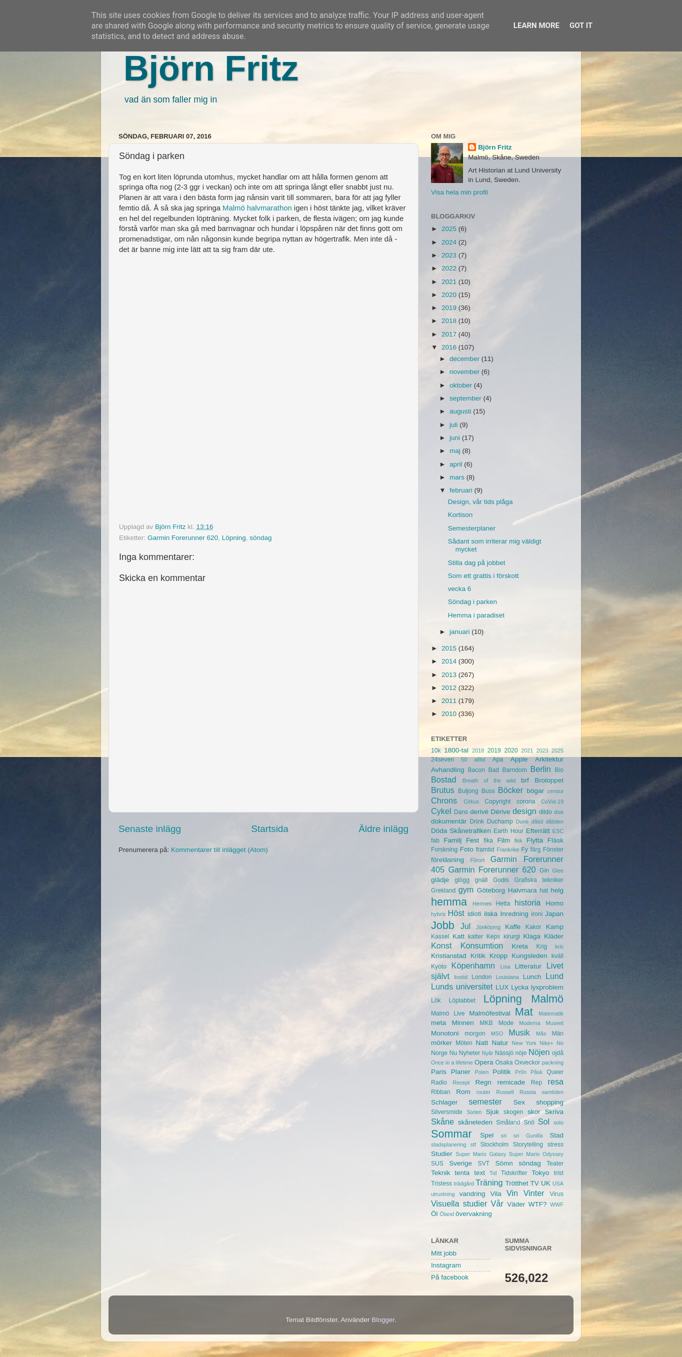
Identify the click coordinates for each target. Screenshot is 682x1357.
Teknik (440, 1172)
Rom (463, 1092)
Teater (555, 1163)
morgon (474, 1033)
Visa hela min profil (459, 192)
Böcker (510, 790)
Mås (541, 1033)
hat (544, 890)
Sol (544, 1121)
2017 (450, 334)
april (457, 464)
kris (559, 947)
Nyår (488, 1053)
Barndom (514, 770)
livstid (461, 977)
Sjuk (492, 1112)
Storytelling (528, 1144)
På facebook (449, 1277)
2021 (450, 282)
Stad (557, 1135)
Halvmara (522, 890)
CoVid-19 (552, 801)
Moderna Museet (541, 1023)
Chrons (444, 800)
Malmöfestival (489, 1013)
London (482, 977)
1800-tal (456, 750)
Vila (496, 1194)
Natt (482, 1042)
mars (458, 477)
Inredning (514, 914)
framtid (485, 849)
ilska (491, 914)
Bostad (443, 779)
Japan (554, 914)
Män (558, 1033)
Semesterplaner (472, 528)
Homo (555, 903)
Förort (477, 860)
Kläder (554, 936)
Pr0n (520, 1072)
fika (488, 840)
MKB (486, 1023)
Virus (557, 1194)
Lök (436, 1000)
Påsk (536, 1072)
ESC (558, 831)
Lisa (505, 967)
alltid (479, 759)
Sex (519, 1102)
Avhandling (447, 770)
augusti (461, 411)
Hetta (503, 903)
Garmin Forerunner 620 (183, 538)
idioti (475, 914)
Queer (555, 1072)
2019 (450, 308)
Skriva (554, 1112)
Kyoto (438, 966)
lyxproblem (547, 987)
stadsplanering (448, 1145)
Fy (524, 849)
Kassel (440, 936)
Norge (439, 1053)
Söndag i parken (472, 602)
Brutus (442, 790)
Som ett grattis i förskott (483, 576)
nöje (521, 1053)
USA (558, 1183)
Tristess (441, 1183)
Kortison (460, 514)
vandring (473, 1194)
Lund (555, 976)
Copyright (497, 801)
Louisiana (507, 977)
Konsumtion (481, 945)
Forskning (444, 849)
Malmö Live (447, 1013)
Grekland (443, 890)
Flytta (534, 840)
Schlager (444, 1102)
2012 (450, 688)
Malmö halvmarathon (257, 208)
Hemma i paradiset (476, 615)
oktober (462, 385)
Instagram (446, 1265)
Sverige (460, 1163)
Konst (441, 945)
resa (556, 1081)
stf (473, 1145)
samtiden (553, 1092)
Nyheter (469, 1053)
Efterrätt (538, 830)
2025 (450, 228)
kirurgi (512, 936)
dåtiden (555, 821)
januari (461, 632)
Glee (558, 871)
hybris (438, 914)
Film (503, 840)
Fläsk (556, 840)
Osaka (503, 1062)
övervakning (474, 1214)
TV (534, 1183)
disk (559, 812)
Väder (516, 1204)
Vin (512, 1193)
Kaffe (512, 926)
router (483, 1092)
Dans (461, 812)
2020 (450, 294)
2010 (450, 714)
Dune (522, 821)
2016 (450, 347)
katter (475, 936)
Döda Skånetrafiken (461, 830)
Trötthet (516, 1183)
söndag (261, 538)
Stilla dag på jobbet (477, 562)
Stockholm (494, 1144)
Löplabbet (462, 1000)
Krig (541, 946)
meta (438, 1022)
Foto (467, 849)
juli (455, 424)
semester (485, 1101)
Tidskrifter (514, 1173)
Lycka (519, 987)
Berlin (540, 769)
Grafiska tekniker (539, 880)
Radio (439, 1082)
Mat (524, 1012)
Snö (529, 1122)
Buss (488, 791)
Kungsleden (529, 956)
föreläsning (447, 860)
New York (524, 1043)
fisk (518, 841)
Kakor (534, 927)
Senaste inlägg (149, 829)
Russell (505, 1092)
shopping (550, 1102)
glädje (440, 880)
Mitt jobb (443, 1253)
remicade (512, 1082)
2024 (450, 242)
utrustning (442, 1194)
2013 (450, 674)
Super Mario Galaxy (481, 1154)
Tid (493, 1173)
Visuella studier (459, 1203)
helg (557, 890)
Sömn (503, 1163)
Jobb (442, 925)
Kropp (499, 956)
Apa (498, 759)
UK (545, 1183)
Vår (497, 1203)
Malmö (547, 998)
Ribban (440, 1092)
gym (466, 889)
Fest (472, 840)
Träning (489, 1182)
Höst (456, 913)
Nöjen (539, 1052)
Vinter (534, 1193)
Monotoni (445, 1033)
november (466, 372)
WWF (557, 1205)
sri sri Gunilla (522, 1135)
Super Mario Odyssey (536, 1154)
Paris (438, 1072)
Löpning (234, 538)
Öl (434, 1214)
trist (559, 1173)
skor (534, 1112)
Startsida (269, 829)
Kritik (478, 956)
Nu (454, 1053)
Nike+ (547, 1043)
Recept (461, 1083)
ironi (536, 914)
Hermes (482, 903)
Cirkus (471, 801)
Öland (447, 1214)
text (479, 1172)
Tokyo (540, 1172)
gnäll (481, 880)
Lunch (532, 976)
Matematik (551, 1013)
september (467, 398)
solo (559, 1123)
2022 (450, 268)
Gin (544, 870)
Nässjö (504, 1053)
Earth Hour (509, 831)
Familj (453, 840)
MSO (497, 1033)
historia (527, 902)
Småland (508, 1122)
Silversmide (446, 1112)
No (560, 1043)
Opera (484, 1062)
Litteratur (528, 966)
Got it (581, 25)
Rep (536, 1082)
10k (436, 750)
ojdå (558, 1053)
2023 (450, 255)
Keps (493, 936)
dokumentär (448, 821)
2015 (450, 648)
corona (525, 801)
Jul (465, 926)
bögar (535, 790)
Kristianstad (448, 956)
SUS (437, 1163)
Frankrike (507, 849)
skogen (513, 1112)
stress (556, 1144)
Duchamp (500, 821)
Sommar (451, 1134)
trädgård (464, 1183)
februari (462, 490)
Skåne (442, 1121)
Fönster (553, 849)
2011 (450, 700)
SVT (484, 1163)
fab (435, 840)
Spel (487, 1135)
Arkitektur (549, 759)
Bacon (476, 770)
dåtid (537, 821)
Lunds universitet (461, 986)
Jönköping (488, 927)
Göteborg (491, 890)
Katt (458, 936)
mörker (441, 1042)
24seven (442, 759)
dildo (545, 812)
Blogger (383, 1320)
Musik (519, 1032)
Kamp (555, 926)
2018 (450, 320)
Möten (464, 1043)
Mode (506, 1023)
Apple (519, 759)
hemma (449, 902)
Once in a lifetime (452, 1063)
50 (464, 759)
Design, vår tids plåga (480, 502)
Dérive (500, 812)
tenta (462, 1172)
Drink (477, 821)
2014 (450, 661)
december (466, 358)
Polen (482, 1072)
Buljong (468, 791)
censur (556, 791)
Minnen (463, 1022)
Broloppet (549, 780)
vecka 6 (460, 588)
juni (456, 438)
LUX (502, 987)
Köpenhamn (473, 965)
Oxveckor (527, 1062)
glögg (462, 880)
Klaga (532, 936)
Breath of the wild (489, 781)
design (524, 811)
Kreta (520, 946)
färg (535, 849)
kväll (558, 956)
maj (456, 450)
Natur (500, 1042)
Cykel (441, 811)
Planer (460, 1072)
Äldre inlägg (383, 829)
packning (553, 1063)
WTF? (537, 1204)
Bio (559, 770)
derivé (479, 812)
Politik (501, 1072)
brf (525, 780)
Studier (441, 1154)
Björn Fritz (211, 68)
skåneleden (475, 1122)
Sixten (474, 1112)
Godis (501, 880)
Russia (528, 1092)
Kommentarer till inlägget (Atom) (219, 850)
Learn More (537, 25)
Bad (493, 770)
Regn (483, 1082)
